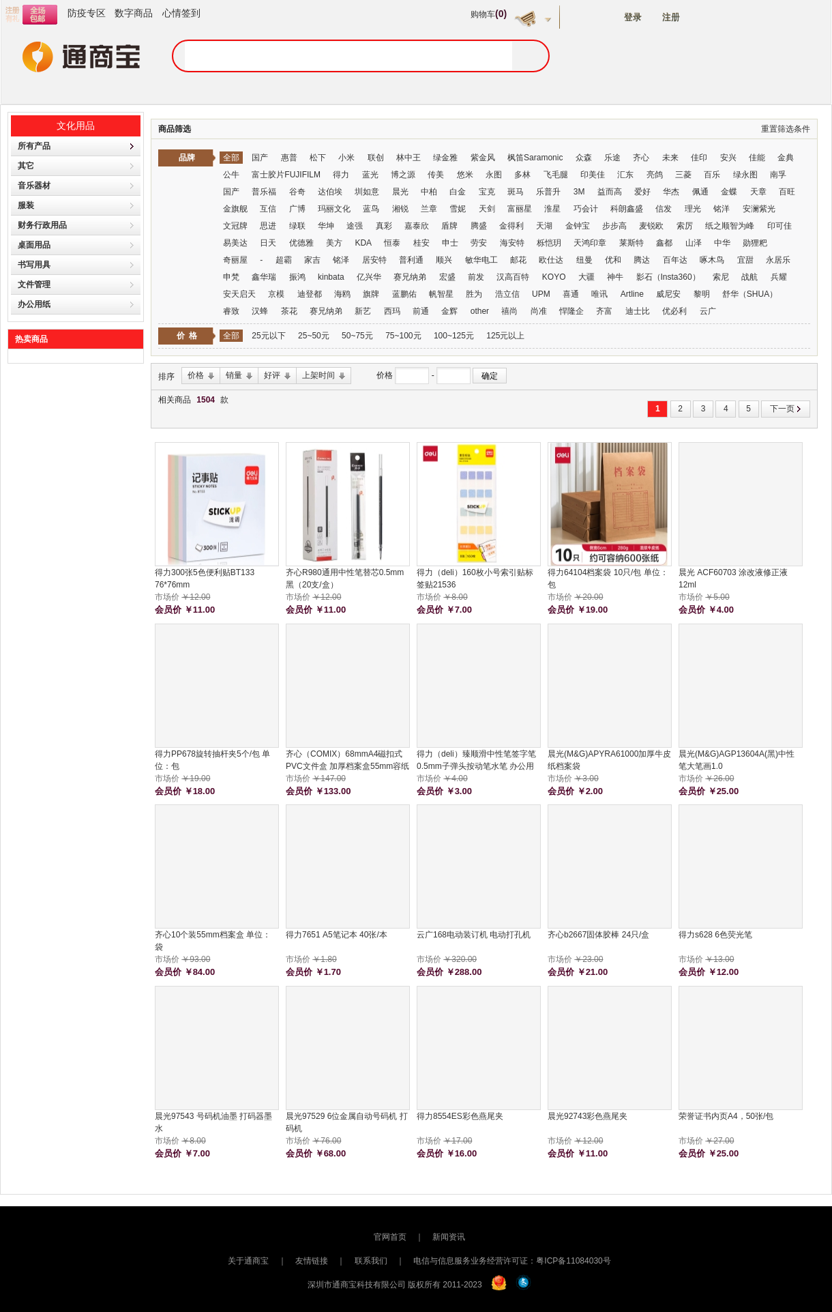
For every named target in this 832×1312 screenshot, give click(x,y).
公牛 (231, 174)
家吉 (312, 260)
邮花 (518, 260)
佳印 (699, 157)
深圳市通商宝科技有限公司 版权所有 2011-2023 (395, 1284)
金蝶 (729, 191)
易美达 (235, 243)
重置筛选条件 (785, 129)
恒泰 (392, 243)
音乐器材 (34, 185)
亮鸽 (655, 174)
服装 (26, 205)
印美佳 (592, 174)
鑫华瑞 (264, 277)
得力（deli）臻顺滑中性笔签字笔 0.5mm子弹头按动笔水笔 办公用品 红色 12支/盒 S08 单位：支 (476, 760)
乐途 (612, 157)
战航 (749, 277)
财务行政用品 (42, 225)
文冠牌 (235, 226)
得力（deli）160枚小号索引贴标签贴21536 (475, 578)
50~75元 (357, 335)
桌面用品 (34, 245)
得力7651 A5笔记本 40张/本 (336, 934)
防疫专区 (87, 13)
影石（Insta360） (668, 277)
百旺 (787, 191)
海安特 (512, 243)
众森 (584, 157)
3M (579, 191)
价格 (385, 375)
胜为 (474, 294)
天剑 (487, 209)
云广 (708, 311)
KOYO (554, 277)
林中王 (408, 157)
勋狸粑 (755, 243)
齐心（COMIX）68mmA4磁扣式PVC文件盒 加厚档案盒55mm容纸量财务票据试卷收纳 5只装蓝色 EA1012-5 (347, 760)
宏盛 (447, 277)
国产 (260, 157)
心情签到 (181, 13)
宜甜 (745, 260)
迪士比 (637, 311)
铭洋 (721, 209)
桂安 (421, 243)
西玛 (392, 311)
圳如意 (367, 191)
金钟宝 (577, 226)
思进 (268, 226)
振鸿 (297, 277)
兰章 (429, 209)
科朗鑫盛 (626, 209)
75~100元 (403, 335)
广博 (297, 209)
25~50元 (313, 335)
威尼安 (668, 294)
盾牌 (449, 226)
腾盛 (479, 226)
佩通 (700, 191)
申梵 (231, 277)
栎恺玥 (549, 243)
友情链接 (311, 1261)
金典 (785, 157)
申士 (450, 243)
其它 (26, 166)
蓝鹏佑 (404, 294)
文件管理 (34, 284)
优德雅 (301, 243)
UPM (541, 294)
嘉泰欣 (416, 226)
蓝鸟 (371, 209)
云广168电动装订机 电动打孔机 (474, 934)
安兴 (728, 157)
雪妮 (457, 209)
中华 (722, 243)
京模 (276, 294)
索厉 (685, 226)
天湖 (544, 226)
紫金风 (483, 157)
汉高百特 (512, 277)
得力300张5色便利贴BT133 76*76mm (204, 578)
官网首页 (390, 1237)
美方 (334, 243)
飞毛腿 (556, 174)
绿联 (297, 226)
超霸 (284, 260)
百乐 (712, 174)
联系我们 (371, 1261)
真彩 (384, 226)
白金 (457, 191)
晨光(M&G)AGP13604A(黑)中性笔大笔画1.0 (736, 760)
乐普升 (548, 191)
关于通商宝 (248, 1261)
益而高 (609, 191)
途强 (354, 226)
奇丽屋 (235, 260)
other (480, 311)
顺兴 (444, 260)
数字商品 (134, 13)
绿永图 (745, 174)
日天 (268, 243)
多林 (522, 174)
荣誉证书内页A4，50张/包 (726, 1116)
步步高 (614, 226)
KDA (363, 243)
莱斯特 (631, 243)
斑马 (515, 191)
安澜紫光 (759, 209)
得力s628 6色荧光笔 (715, 934)
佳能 (757, 157)
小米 (346, 157)
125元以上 (505, 335)
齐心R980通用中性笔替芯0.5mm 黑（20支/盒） (345, 578)
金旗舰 (235, 209)
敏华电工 (481, 260)
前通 (421, 311)
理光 (693, 209)
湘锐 (400, 209)
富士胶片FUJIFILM (286, 174)
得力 (341, 174)
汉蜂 (260, 311)
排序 (166, 376)
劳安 (479, 243)
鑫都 (664, 243)
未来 (670, 157)
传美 (436, 174)
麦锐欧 (651, 226)
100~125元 (454, 335)
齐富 (604, 311)
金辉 (449, 311)
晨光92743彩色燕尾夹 (587, 1116)
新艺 (363, 311)
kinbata (331, 277)
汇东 (625, 174)
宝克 (487, 191)
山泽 (693, 243)
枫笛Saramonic (535, 157)
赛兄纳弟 (409, 277)
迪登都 (309, 294)
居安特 (374, 260)
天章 (758, 191)
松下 (318, 157)
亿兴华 (369, 277)
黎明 (702, 294)
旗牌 (371, 294)
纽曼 (584, 260)
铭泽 (341, 260)
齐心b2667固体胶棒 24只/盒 (598, 934)
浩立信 (507, 294)
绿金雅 (445, 157)
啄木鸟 (712, 260)
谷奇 (297, 191)
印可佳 (779, 226)
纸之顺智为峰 (729, 226)
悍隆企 (571, 311)
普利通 (411, 260)
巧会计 (586, 209)
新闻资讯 (448, 1237)
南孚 (778, 174)
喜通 (571, 294)
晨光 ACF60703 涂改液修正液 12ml (733, 578)
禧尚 (509, 311)
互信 (268, 209)
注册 (671, 17)
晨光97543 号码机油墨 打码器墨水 (213, 1122)
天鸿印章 (590, 243)
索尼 (721, 277)
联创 (376, 157)
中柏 (429, 191)
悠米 (465, 174)
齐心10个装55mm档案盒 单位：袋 (213, 941)
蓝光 (370, 174)
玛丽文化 (334, 209)
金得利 (511, 226)
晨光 (400, 191)
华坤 (326, 226)
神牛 (615, 277)
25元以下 (268, 335)
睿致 (231, 311)
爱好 (642, 191)
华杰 (671, 191)
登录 (633, 17)
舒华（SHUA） (749, 294)
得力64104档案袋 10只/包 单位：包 (608, 578)
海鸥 (342, 294)
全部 (231, 157)
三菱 (683, 174)
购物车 (489, 14)
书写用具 (34, 264)
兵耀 (779, 277)
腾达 (642, 260)
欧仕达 (551, 260)
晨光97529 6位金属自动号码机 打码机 (347, 1122)
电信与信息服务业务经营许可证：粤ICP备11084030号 (511, 1261)
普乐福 (264, 191)
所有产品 (34, 146)
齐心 (641, 157)
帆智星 (441, 294)
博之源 (403, 174)
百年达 (675, 260)
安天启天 (239, 294)
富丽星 (519, 209)
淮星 (552, 209)
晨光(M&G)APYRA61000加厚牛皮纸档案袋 (609, 760)
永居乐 (778, 260)
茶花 (289, 311)
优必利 (674, 311)
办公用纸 (34, 304)
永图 (494, 174)
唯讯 (599, 294)
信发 (663, 209)
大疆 (586, 277)
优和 (613, 260)
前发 (476, 277)
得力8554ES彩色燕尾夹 (460, 1116)
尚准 (539, 311)
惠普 (289, 157)
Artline (632, 294)
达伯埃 (331, 191)
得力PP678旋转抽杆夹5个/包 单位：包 (212, 760)
